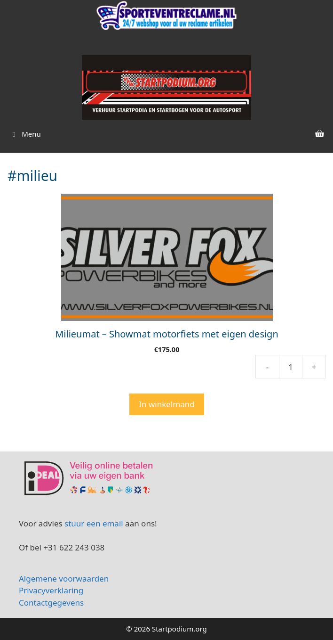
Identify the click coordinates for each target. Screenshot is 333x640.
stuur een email (93, 523)
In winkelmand (166, 404)
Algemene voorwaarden (65, 578)
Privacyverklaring (51, 590)
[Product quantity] (290, 366)
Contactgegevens (51, 602)
